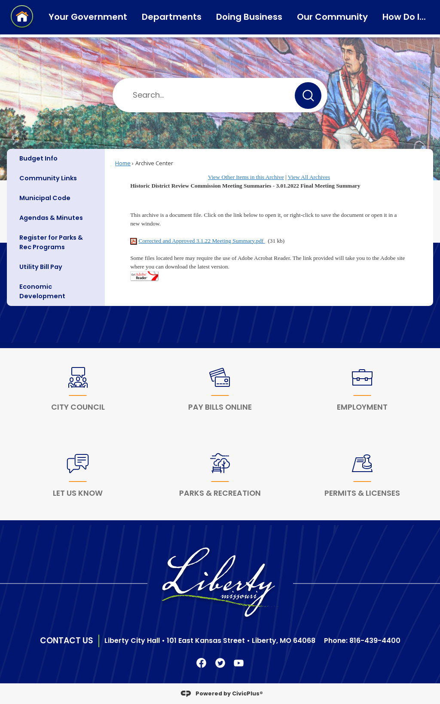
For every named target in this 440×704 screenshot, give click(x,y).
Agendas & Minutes (51, 217)
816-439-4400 (374, 640)
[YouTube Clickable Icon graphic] (239, 663)
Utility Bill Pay (40, 266)
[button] (308, 95)
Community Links (48, 178)
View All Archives (309, 177)
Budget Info (38, 158)
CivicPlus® (247, 693)
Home (123, 163)
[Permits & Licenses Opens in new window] (362, 477)
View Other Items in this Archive (246, 177)
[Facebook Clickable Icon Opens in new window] (201, 663)
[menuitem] (56, 159)
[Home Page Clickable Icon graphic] (22, 18)
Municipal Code (44, 198)
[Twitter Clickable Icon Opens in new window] (220, 663)
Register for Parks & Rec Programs (51, 242)
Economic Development (42, 291)
